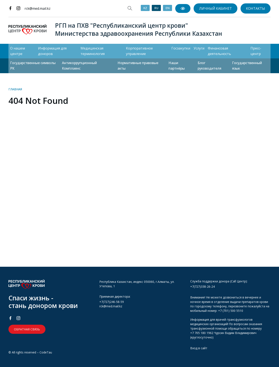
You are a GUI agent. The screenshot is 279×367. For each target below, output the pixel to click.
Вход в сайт (198, 348)
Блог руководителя (209, 65)
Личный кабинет (215, 8)
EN (167, 8)
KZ (145, 8)
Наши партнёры (176, 65)
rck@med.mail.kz (38, 8)
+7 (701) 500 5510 (230, 311)
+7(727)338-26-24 (202, 287)
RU (156, 8)
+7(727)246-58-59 (111, 302)
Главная (15, 89)
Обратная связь (27, 329)
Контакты (255, 8)
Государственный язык (247, 65)
